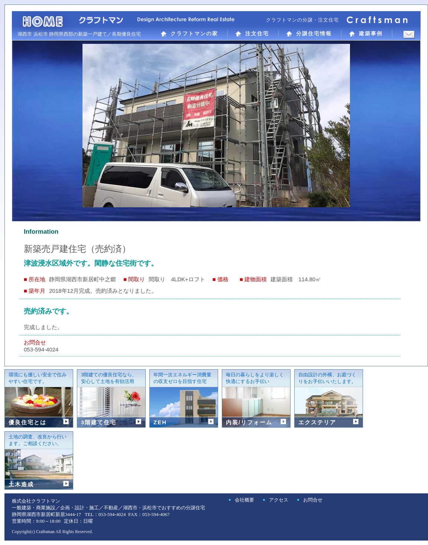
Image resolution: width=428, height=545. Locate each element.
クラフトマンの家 (189, 33)
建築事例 (366, 33)
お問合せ (312, 500)
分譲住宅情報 (309, 33)
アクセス (278, 500)
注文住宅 (252, 33)
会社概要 (244, 500)
